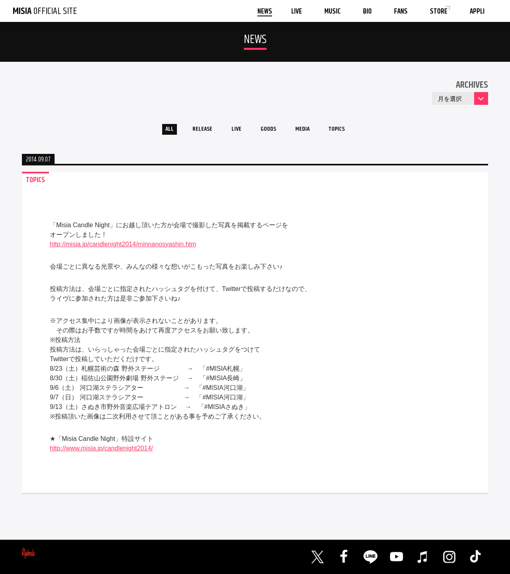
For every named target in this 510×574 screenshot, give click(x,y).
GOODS (269, 131)
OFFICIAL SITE (45, 11)
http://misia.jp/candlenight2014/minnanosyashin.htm (123, 247)
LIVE (233, 131)
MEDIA (308, 131)
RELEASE (195, 131)
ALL (158, 131)
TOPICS (347, 131)
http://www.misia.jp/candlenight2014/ (101, 451)
